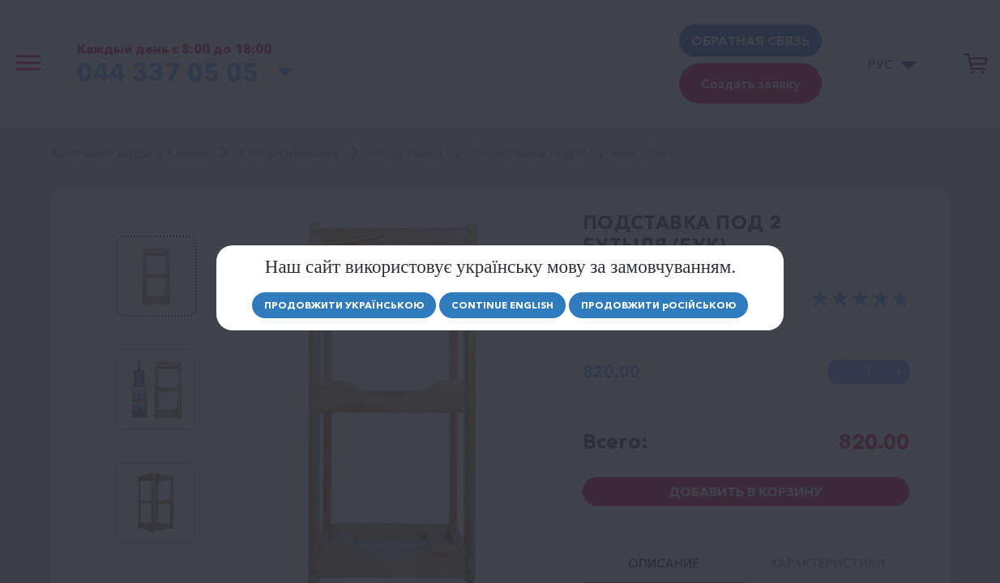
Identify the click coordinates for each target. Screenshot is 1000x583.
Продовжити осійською (658, 305)
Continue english (502, 305)
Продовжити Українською (344, 305)
